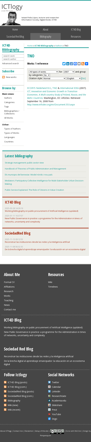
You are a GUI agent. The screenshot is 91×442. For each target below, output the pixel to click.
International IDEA (69, 88)
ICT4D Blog (76, 29)
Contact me (10, 309)
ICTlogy (12, 8)
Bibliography (45, 36)
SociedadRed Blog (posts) (21, 391)
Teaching (8, 300)
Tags (6, 106)
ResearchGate (59, 395)
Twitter (55, 382)
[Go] (83, 78)
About (45, 29)
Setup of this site (41, 431)
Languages (9, 137)
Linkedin (56, 391)
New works (11, 77)
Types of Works (11, 132)
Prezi (54, 409)
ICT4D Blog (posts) (17, 382)
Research (8, 291)
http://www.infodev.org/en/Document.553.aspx (51, 104)
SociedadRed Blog (17, 233)
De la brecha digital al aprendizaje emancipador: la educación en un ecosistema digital (45, 249)
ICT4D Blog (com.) (17, 386)
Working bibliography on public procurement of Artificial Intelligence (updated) (41, 211)
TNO (54, 88)
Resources (76, 36)
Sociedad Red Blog (15, 36)
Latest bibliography (19, 155)
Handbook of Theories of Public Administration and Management (35, 168)
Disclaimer (29, 431)
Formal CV (9, 282)
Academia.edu (59, 400)
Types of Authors (12, 128)
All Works (8, 117)
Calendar (56, 386)
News (7, 304)
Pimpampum (45, 435)
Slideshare (57, 405)
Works (7, 295)
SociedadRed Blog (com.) (20, 395)
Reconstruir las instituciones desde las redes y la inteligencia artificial (37, 242)
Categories (9, 102)
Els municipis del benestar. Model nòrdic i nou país (28, 174)
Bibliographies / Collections (11, 112)
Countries (9, 141)
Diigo (54, 418)
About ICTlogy (5, 431)
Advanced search (10, 63)
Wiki (50, 282)
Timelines (53, 286)
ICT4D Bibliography (44, 45)
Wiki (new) (13, 405)
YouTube (56, 414)
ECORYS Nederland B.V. (39, 88)
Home (15, 29)
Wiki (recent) (14, 409)
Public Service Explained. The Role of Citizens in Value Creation (34, 189)
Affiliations (9, 286)
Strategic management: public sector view (24, 162)
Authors (58, 45)
